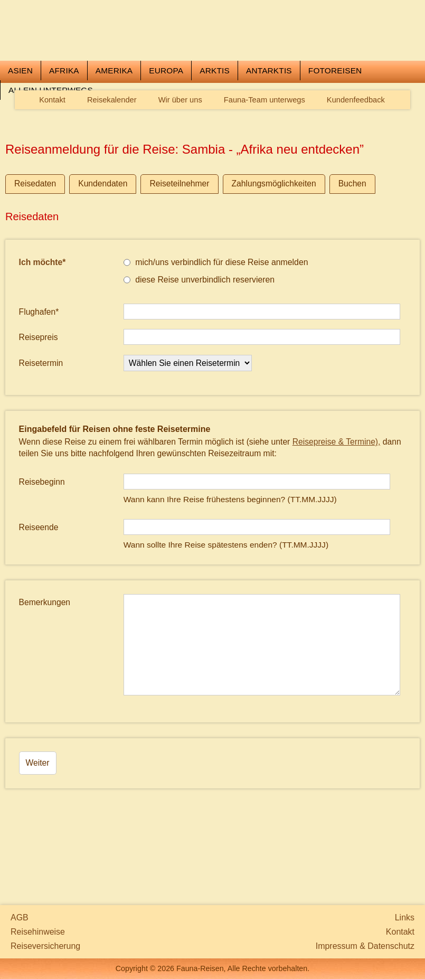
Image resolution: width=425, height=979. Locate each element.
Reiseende (39, 590)
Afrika (64, 133)
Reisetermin (41, 425)
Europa (166, 133)
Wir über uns (180, 163)
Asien (20, 133)
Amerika (114, 133)
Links (404, 917)
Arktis (215, 133)
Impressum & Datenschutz (365, 946)
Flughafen (39, 374)
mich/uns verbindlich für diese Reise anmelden (216, 326)
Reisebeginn (42, 545)
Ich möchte (42, 325)
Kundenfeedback (356, 163)
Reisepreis (38, 400)
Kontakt (52, 163)
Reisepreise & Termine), (336, 504)
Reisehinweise (38, 931)
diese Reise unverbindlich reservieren (199, 342)
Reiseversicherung (45, 946)
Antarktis (269, 133)
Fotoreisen (335, 133)
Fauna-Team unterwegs (264, 163)
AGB (20, 917)
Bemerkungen (44, 665)
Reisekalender (112, 163)
